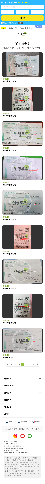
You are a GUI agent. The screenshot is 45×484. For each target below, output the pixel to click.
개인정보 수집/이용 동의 (10, 23)
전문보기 (21, 23)
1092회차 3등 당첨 (9, 185)
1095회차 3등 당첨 (9, 81)
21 (15, 365)
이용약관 (15, 429)
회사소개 (8, 429)
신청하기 (22, 18)
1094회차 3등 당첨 (9, 116)
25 (30, 365)
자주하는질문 (35, 429)
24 (26, 365)
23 (22, 365)
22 (19, 365)
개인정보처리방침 (24, 429)
